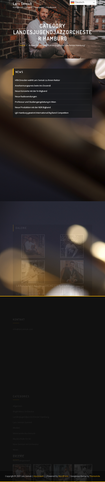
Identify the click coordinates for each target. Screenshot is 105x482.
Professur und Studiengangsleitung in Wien (35, 102)
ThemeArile (94, 476)
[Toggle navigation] (88, 5)
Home (22, 45)
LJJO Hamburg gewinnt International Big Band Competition (41, 113)
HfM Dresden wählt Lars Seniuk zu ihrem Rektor (37, 80)
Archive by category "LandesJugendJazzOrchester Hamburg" (57, 45)
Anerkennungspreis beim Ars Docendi (33, 86)
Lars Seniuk (22, 4)
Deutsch (77, 2)
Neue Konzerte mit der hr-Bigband (31, 91)
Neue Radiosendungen (26, 96)
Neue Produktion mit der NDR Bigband (33, 107)
